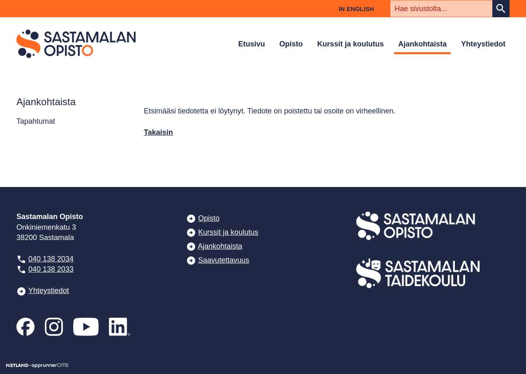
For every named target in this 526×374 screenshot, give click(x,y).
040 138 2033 (51, 269)
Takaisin (158, 132)
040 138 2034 (51, 259)
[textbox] (441, 8)
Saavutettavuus (223, 260)
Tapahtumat (35, 121)
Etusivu (251, 44)
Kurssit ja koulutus (350, 44)
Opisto (291, 44)
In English (356, 8)
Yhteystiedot (483, 44)
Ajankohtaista (422, 44)
